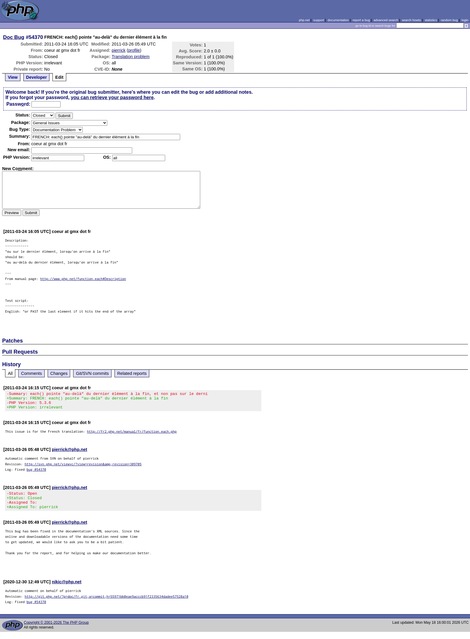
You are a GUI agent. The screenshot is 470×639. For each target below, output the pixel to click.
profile (134, 50)
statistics (431, 20)
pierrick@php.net (69, 453)
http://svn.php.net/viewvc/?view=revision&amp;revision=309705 (83, 468)
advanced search (385, 20)
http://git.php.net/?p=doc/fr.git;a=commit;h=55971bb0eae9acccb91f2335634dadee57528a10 (106, 603)
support (318, 20)
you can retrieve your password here (112, 97)
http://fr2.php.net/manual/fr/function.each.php (132, 435)
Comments (31, 373)
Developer (36, 77)
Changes (59, 373)
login (465, 20)
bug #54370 (36, 473)
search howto (411, 20)
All (10, 373)
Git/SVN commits (92, 373)
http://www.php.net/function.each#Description (83, 279)
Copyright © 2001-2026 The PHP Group (56, 630)
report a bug (361, 20)
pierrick (118, 50)
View (13, 77)
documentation (338, 20)
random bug (449, 20)
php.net (304, 20)
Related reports (132, 373)
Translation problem (131, 56)
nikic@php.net (67, 589)
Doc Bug (13, 37)
